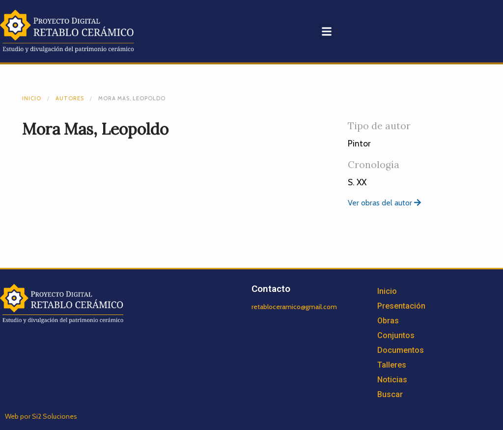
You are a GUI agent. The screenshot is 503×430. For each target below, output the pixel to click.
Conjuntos (396, 335)
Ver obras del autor (384, 202)
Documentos (400, 350)
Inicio (31, 98)
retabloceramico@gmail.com (294, 306)
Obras (388, 320)
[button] (326, 31)
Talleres (391, 365)
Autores (70, 98)
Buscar (390, 394)
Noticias (392, 379)
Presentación (401, 306)
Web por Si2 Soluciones (41, 416)
